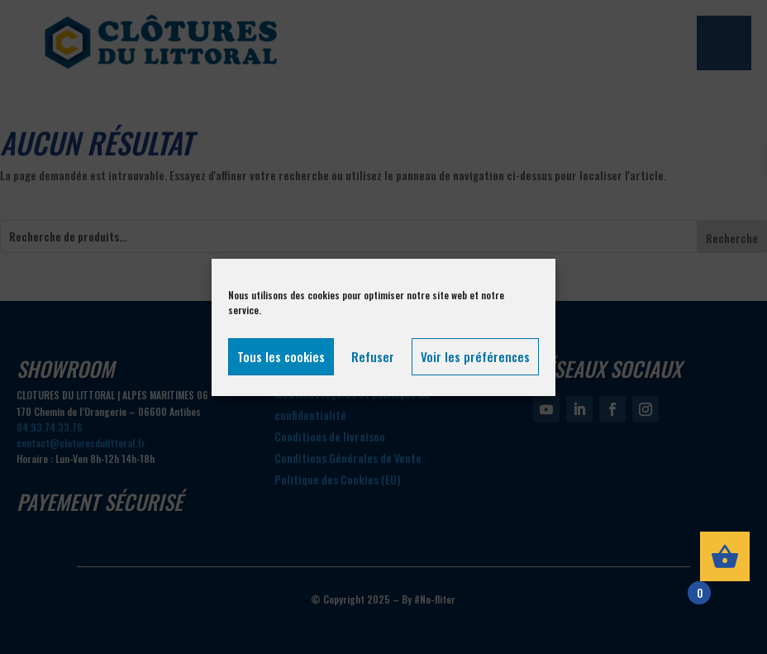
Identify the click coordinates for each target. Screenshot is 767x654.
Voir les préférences (475, 356)
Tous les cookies (281, 356)
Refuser (372, 356)
